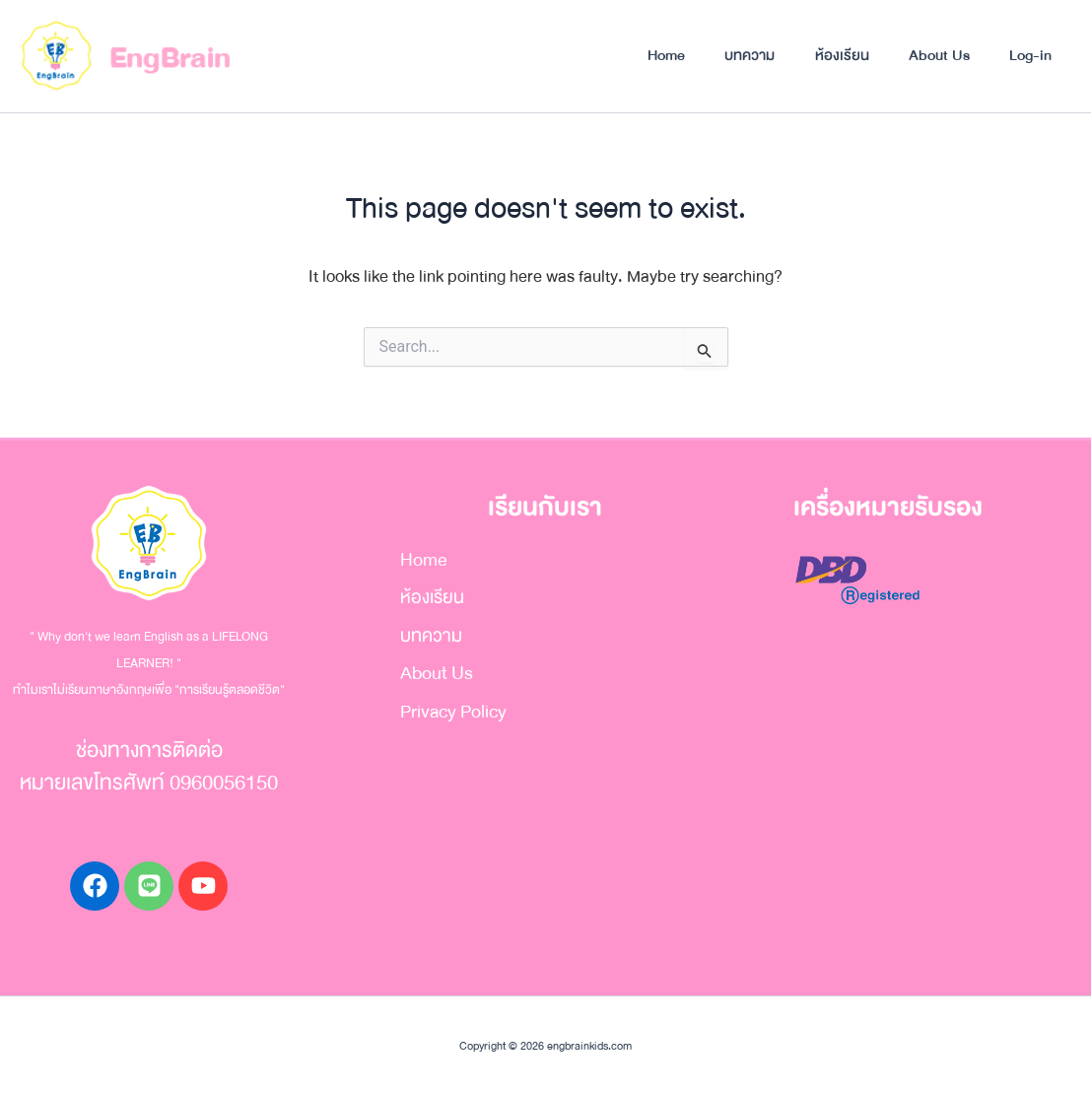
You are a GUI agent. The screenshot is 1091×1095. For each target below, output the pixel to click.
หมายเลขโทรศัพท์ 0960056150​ (149, 783)
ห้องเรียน (837, 55)
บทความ (743, 55)
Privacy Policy (449, 713)
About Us (936, 55)
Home (658, 55)
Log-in (1029, 55)
